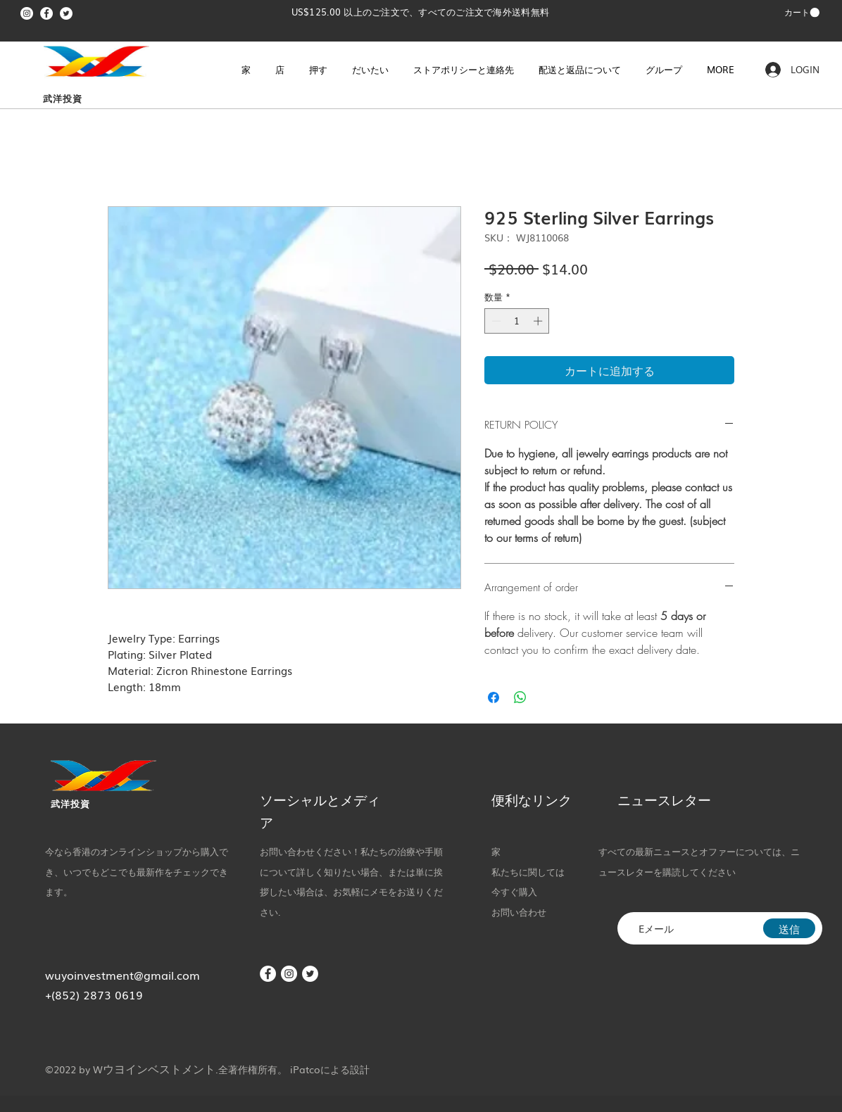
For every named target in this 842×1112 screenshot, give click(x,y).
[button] (801, 13)
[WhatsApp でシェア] (520, 697)
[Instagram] (26, 13)
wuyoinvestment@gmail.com (122, 974)
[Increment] (539, 321)
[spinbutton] (517, 321)
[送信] (789, 928)
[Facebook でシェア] (493, 697)
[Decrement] (494, 321)
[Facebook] (46, 13)
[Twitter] (66, 13)
